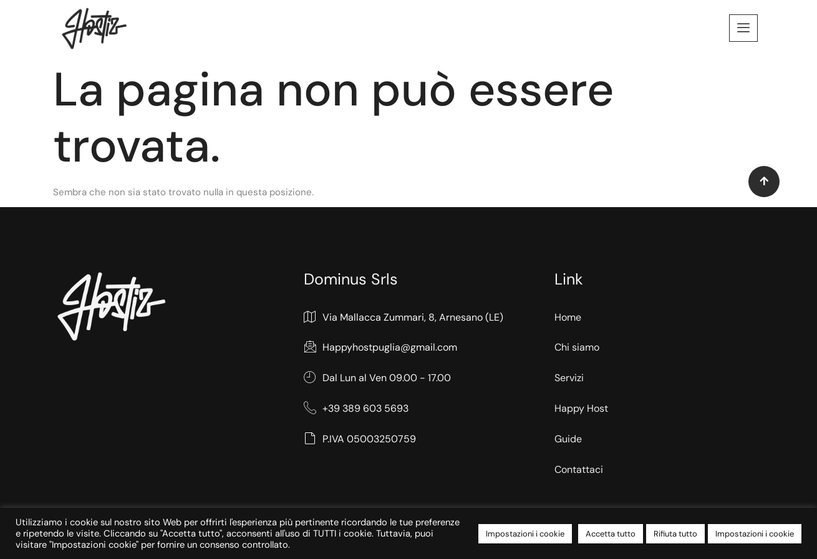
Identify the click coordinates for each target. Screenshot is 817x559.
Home (567, 317)
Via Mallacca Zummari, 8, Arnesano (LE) (403, 318)
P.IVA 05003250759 (360, 439)
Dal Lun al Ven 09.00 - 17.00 (377, 378)
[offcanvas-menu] (743, 28)
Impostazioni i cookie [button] (525, 533)
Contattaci (578, 469)
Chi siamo (576, 347)
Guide (568, 438)
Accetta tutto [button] (611, 533)
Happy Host (581, 408)
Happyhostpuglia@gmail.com (380, 348)
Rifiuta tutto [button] (675, 533)
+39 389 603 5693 (356, 409)
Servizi (569, 377)
